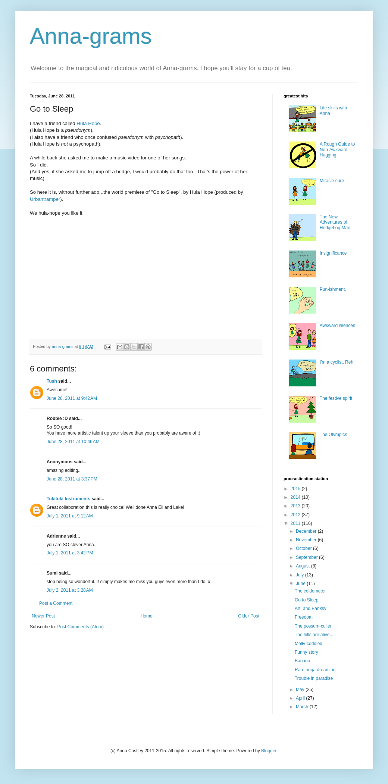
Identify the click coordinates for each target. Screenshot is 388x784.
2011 (296, 523)
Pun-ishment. (333, 289)
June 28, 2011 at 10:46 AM (73, 441)
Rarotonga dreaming (315, 669)
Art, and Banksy (310, 608)
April (301, 698)
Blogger (268, 750)
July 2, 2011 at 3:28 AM (70, 590)
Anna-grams (91, 36)
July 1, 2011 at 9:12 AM (70, 516)
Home (147, 616)
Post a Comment (55, 603)
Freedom (304, 617)
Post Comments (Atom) (80, 626)
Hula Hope (88, 123)
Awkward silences (337, 325)
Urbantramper (45, 199)
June (301, 583)
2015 (296, 488)
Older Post (248, 616)
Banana (302, 660)
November (307, 539)
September (307, 557)
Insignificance (333, 253)
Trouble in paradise (314, 678)
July (300, 575)
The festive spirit (336, 398)
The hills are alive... (314, 634)
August (303, 566)
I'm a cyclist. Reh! (337, 362)
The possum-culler (313, 626)
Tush (52, 381)
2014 (296, 497)
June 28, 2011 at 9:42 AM (72, 398)
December (307, 531)
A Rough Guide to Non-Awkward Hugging (337, 149)
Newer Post (43, 616)
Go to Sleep (306, 600)
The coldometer (310, 591)
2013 (296, 505)
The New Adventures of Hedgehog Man (335, 222)
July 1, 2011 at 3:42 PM (70, 553)
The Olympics (333, 434)
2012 (296, 514)
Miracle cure (332, 180)
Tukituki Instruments (68, 498)
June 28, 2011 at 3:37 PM (72, 479)
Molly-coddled (308, 643)
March (303, 706)
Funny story (306, 652)
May (301, 689)
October (304, 548)
